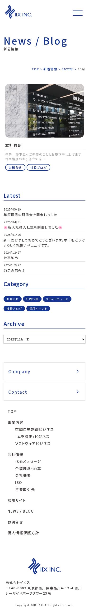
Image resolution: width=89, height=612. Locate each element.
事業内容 (15, 422)
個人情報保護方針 (23, 532)
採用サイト (17, 500)
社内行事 (32, 299)
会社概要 (23, 475)
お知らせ (15, 167)
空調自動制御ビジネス (34, 429)
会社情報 (15, 454)
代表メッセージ (28, 461)
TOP (12, 411)
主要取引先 (25, 489)
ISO (18, 482)
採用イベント (38, 308)
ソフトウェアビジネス (33, 443)
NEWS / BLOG (21, 511)
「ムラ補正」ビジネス (32, 436)
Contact (17, 392)
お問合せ (15, 522)
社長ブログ (38, 167)
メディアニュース (57, 299)
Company (19, 371)
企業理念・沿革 (28, 468)
